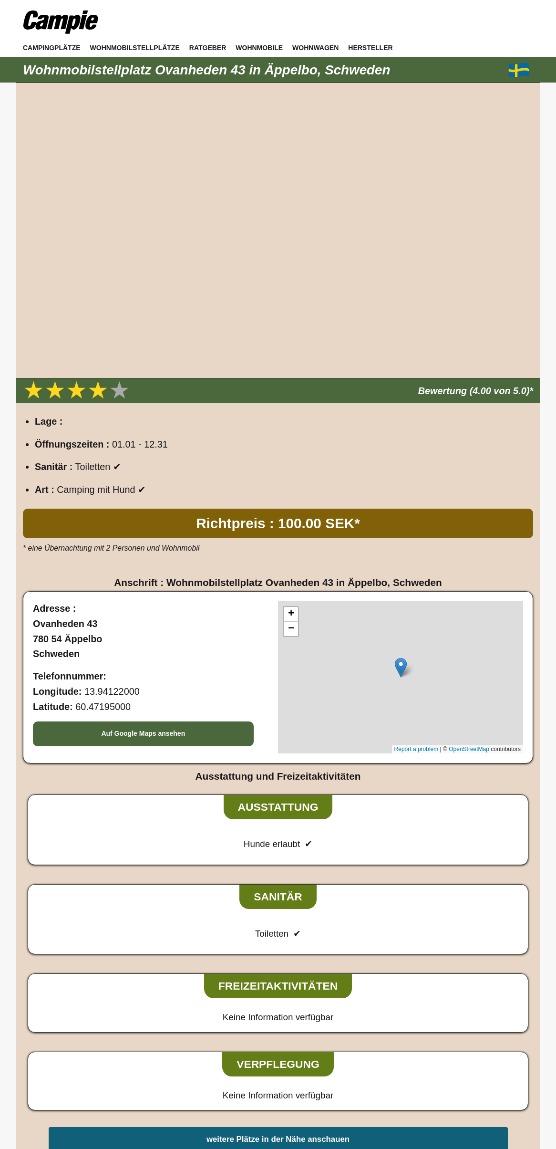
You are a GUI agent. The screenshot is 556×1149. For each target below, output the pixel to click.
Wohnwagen (315, 48)
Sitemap (326, 1049)
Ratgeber (208, 48)
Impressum (229, 1049)
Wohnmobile (259, 48)
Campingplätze (52, 48)
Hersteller (370, 48)
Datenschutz (281, 1049)
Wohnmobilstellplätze (135, 48)
